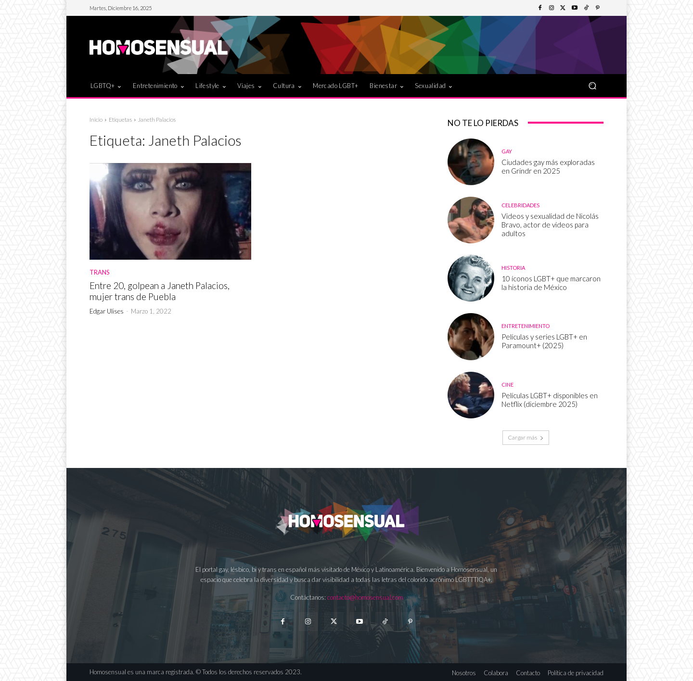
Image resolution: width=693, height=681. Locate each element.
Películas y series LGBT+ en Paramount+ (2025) (544, 341)
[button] (592, 85)
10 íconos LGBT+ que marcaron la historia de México (551, 282)
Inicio (96, 119)
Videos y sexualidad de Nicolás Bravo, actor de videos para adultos (550, 225)
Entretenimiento (525, 325)
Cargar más (526, 437)
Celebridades (520, 205)
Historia (513, 267)
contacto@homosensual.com (365, 597)
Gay (506, 151)
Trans (100, 272)
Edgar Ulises (107, 311)
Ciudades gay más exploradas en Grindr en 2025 (548, 166)
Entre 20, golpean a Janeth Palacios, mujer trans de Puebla (160, 291)
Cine (507, 384)
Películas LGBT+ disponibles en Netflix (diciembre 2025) (549, 399)
